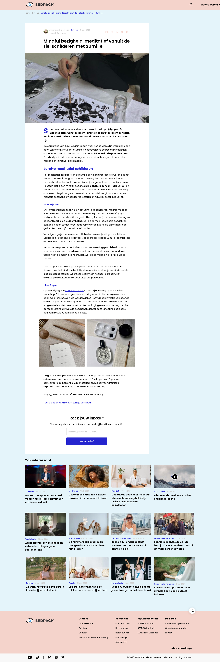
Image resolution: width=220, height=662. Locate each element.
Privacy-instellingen (181, 648)
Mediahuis (170, 618)
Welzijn (177, 4)
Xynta (189, 657)
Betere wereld (92, 4)
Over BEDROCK (86, 623)
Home (27, 13)
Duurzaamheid (122, 623)
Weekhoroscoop (146, 623)
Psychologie (121, 637)
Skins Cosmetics (74, 290)
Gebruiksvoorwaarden (176, 628)
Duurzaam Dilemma (148, 632)
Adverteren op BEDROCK (177, 623)
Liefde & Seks (140, 4)
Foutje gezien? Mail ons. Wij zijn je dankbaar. (68, 402)
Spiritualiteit (121, 642)
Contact (83, 618)
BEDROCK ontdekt (146, 628)
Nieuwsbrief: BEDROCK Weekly (93, 637)
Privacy (168, 632)
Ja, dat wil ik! (87, 441)
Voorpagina (121, 618)
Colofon (83, 628)
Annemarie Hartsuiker (59, 30)
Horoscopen (116, 4)
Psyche (160, 4)
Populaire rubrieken (148, 618)
